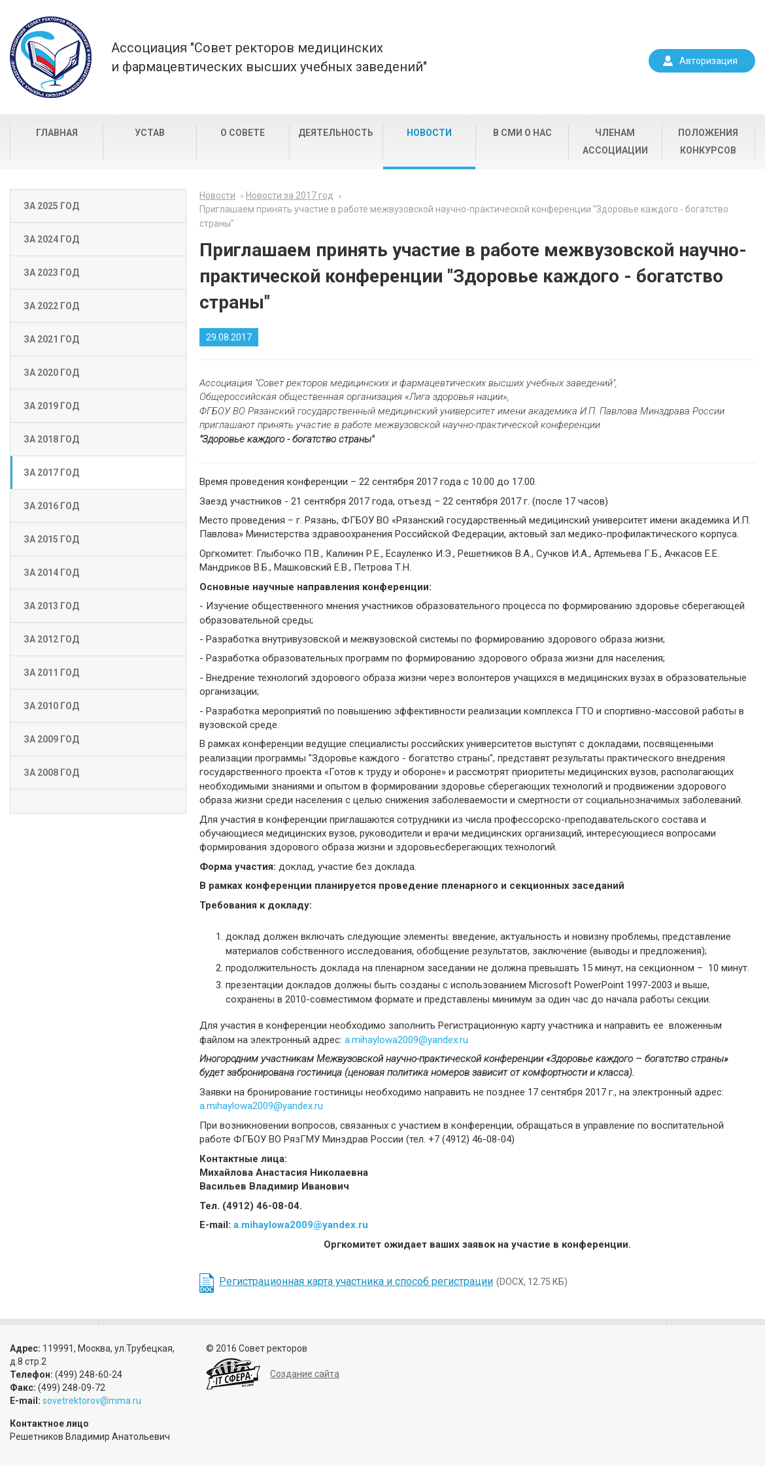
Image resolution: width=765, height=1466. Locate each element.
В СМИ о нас (522, 132)
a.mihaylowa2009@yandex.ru (406, 1040)
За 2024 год (51, 239)
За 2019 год (51, 406)
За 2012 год (51, 639)
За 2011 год (51, 672)
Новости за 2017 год (289, 195)
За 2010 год (51, 706)
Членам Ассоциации (615, 141)
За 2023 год (51, 272)
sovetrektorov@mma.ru (91, 1400)
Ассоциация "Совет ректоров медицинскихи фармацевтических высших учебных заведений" (269, 57)
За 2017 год (51, 472)
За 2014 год (51, 572)
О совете (242, 132)
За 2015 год (51, 539)
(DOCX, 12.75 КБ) (393, 1281)
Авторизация (708, 61)
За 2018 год (51, 439)
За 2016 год (51, 506)
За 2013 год (51, 606)
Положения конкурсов (708, 141)
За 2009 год (51, 739)
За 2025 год (51, 206)
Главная (57, 132)
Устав (150, 132)
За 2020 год (51, 372)
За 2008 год (51, 772)
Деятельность (335, 132)
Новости (429, 132)
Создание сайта (304, 1374)
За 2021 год (51, 339)
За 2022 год (51, 306)
